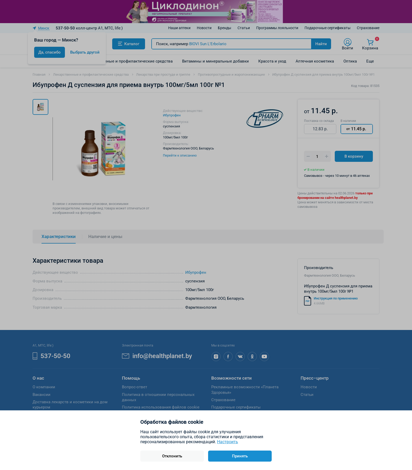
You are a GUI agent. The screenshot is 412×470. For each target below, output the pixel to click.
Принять (240, 456)
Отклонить (172, 456)
